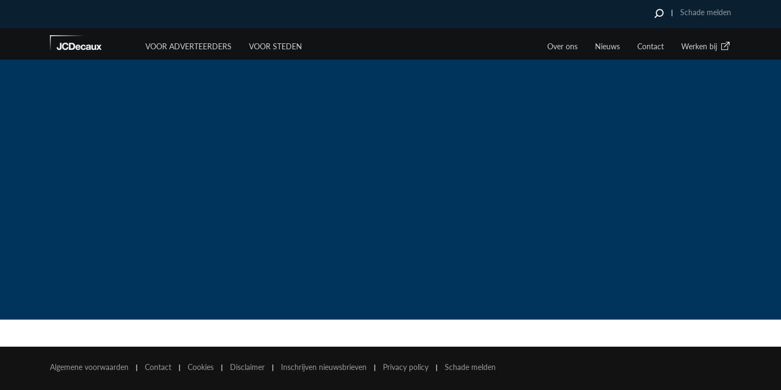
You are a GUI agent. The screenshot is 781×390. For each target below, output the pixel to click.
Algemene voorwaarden (89, 367)
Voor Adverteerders (188, 46)
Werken (706, 46)
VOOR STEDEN (275, 46)
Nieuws (607, 46)
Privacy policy (405, 367)
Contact (650, 46)
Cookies (201, 367)
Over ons (562, 46)
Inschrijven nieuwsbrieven (324, 367)
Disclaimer (247, 367)
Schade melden (705, 12)
